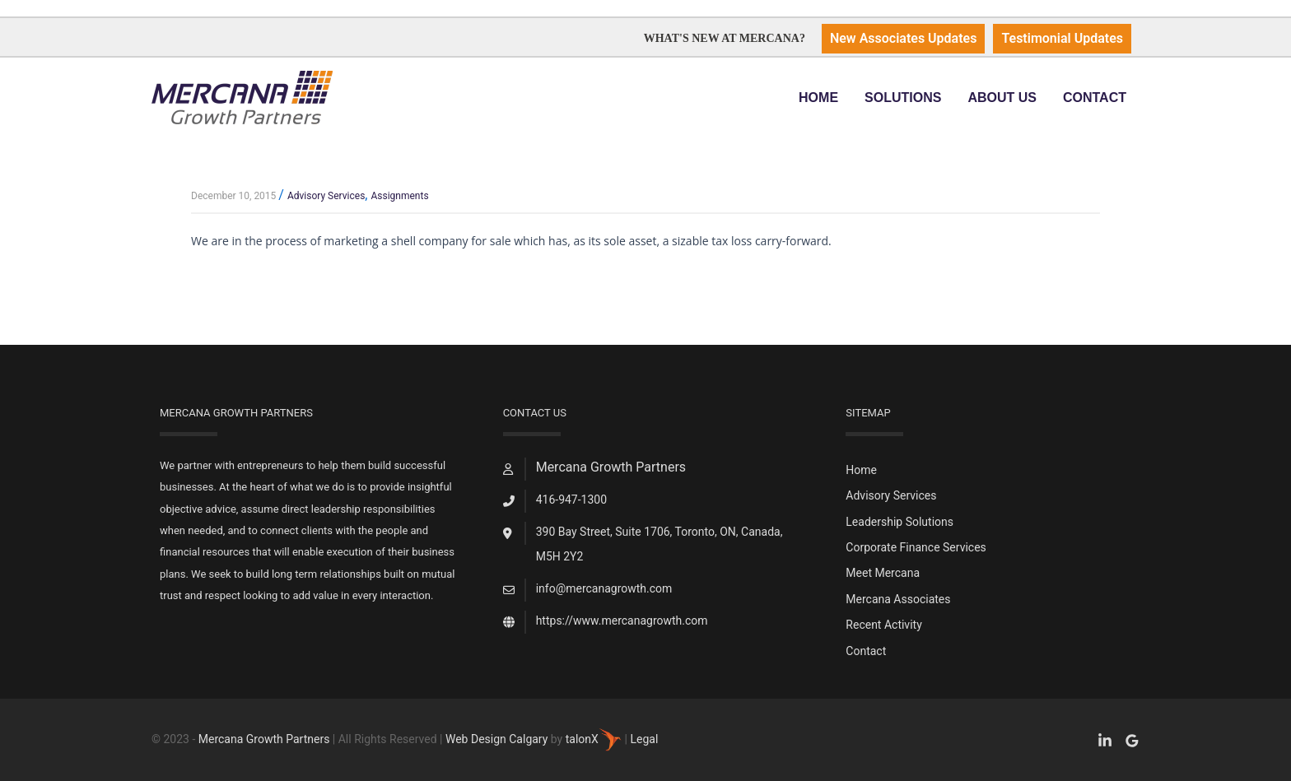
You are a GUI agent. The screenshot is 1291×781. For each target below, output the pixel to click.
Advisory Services (326, 196)
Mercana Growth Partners (264, 739)
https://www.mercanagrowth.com (622, 620)
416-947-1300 (571, 499)
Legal (644, 739)
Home (818, 98)
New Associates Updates (903, 38)
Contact (1094, 98)
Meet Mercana (883, 572)
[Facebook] (1105, 740)
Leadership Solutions (899, 521)
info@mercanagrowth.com (604, 588)
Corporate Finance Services (916, 547)
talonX (594, 739)
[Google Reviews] (1132, 740)
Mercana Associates (898, 599)
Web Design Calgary (496, 739)
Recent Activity (883, 624)
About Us (1002, 98)
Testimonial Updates (1062, 38)
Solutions (903, 98)
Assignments (399, 196)
